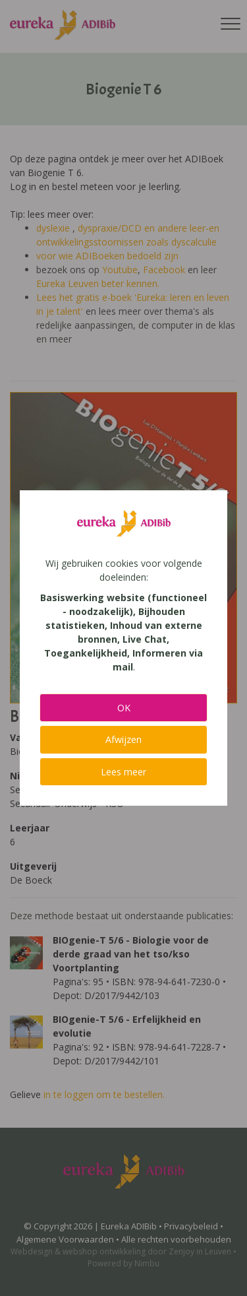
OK (123, 707)
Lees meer (123, 771)
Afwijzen (123, 739)
